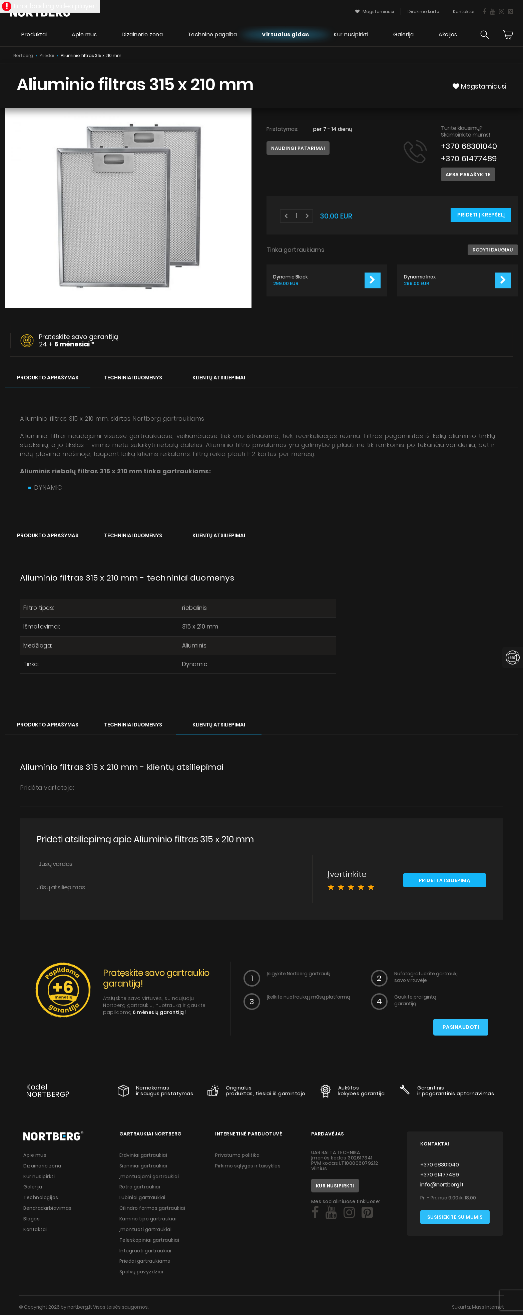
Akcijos (448, 35)
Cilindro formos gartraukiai (153, 1206)
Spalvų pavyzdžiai (142, 1268)
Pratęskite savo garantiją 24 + (78, 340)
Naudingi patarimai (298, 148)
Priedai (47, 55)
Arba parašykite (468, 174)
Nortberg (23, 55)
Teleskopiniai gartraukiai (150, 1237)
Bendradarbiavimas (48, 1206)
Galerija (403, 35)
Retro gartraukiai (140, 1185)
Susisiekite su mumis (455, 1217)
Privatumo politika (237, 1154)
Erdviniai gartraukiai (144, 1154)
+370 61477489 (469, 158)
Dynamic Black (290, 277)
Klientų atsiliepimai (218, 376)
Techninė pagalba (212, 35)
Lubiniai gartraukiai (143, 1196)
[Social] (315, 1212)
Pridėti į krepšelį (481, 215)
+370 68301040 (469, 146)
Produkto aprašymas (47, 376)
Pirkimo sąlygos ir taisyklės (248, 1165)
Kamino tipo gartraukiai (148, 1216)
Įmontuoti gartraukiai (146, 1227)
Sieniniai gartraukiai (144, 1165)
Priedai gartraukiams (145, 1258)
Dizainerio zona (141, 35)
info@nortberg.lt (442, 1184)
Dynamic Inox (420, 277)
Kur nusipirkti (351, 35)
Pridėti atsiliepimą (445, 880)
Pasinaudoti (461, 1027)
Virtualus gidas (285, 35)
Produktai (33, 35)
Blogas (31, 1216)
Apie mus (83, 35)
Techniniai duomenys (133, 376)
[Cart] (508, 35)
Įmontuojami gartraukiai (150, 1175)
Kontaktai (35, 1227)
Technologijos (41, 1196)
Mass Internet (488, 1303)
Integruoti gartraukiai (146, 1247)
